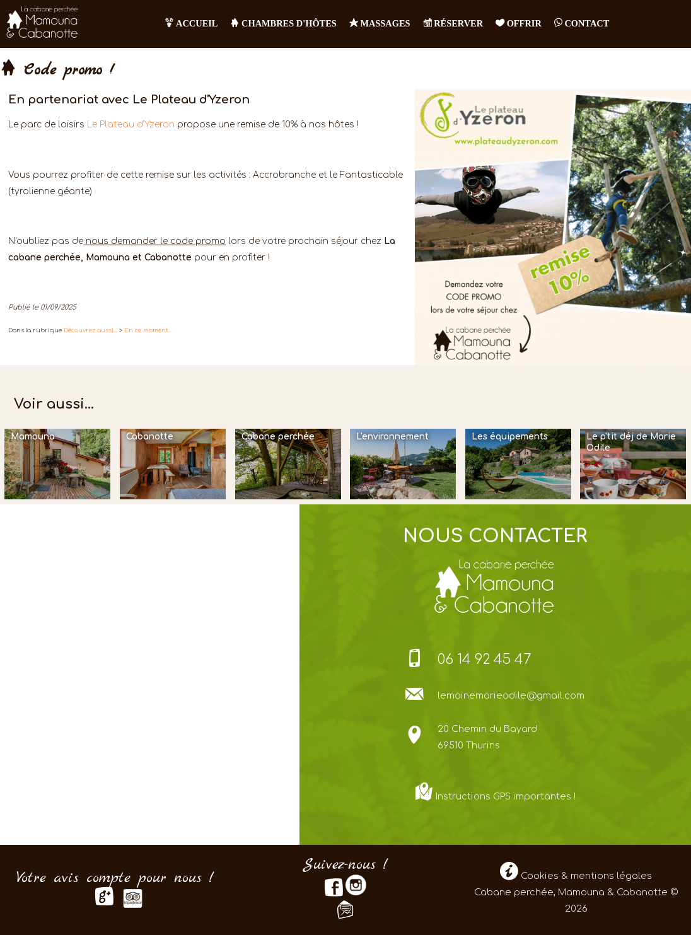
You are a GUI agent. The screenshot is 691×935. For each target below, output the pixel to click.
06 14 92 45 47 (484, 659)
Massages (379, 23)
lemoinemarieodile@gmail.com (511, 695)
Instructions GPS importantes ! (506, 796)
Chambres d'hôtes (283, 23)
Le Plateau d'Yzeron (131, 124)
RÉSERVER (453, 23)
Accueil (191, 23)
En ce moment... (148, 330)
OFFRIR (519, 23)
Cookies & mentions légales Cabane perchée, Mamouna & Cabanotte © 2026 (576, 892)
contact (582, 23)
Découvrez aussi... (90, 330)
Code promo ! (57, 71)
